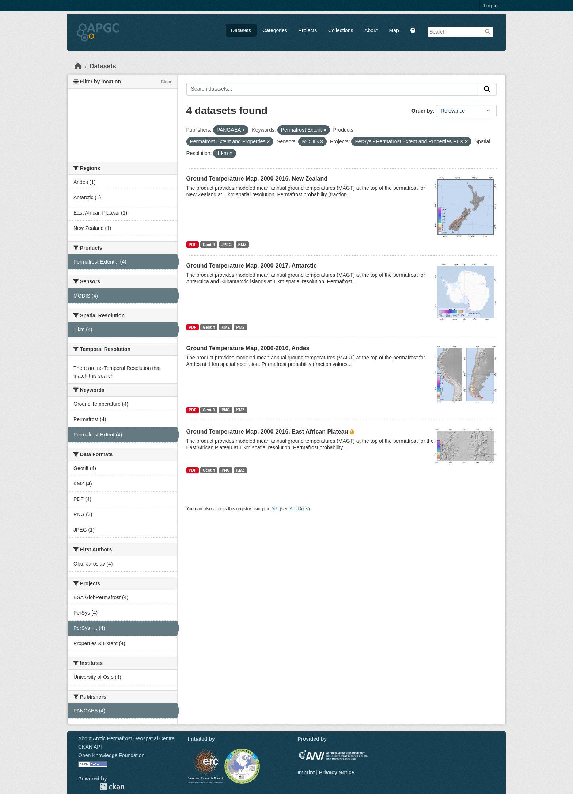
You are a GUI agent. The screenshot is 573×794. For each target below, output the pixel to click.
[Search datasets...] (332, 89)
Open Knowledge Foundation (111, 755)
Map (394, 30)
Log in (490, 5)
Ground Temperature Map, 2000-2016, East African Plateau (267, 431)
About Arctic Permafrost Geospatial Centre (126, 738)
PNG (240, 327)
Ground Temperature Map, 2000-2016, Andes (248, 348)
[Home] (78, 66)
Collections (340, 30)
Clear (165, 81)
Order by (422, 111)
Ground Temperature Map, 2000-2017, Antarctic (251, 265)
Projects (308, 30)
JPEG (226, 244)
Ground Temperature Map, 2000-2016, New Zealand (257, 178)
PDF (192, 244)
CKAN (111, 786)
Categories (274, 30)
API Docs (298, 508)
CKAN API (90, 747)
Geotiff (209, 244)
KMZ (242, 244)
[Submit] (487, 89)
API (275, 508)
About (371, 30)
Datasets (241, 30)
